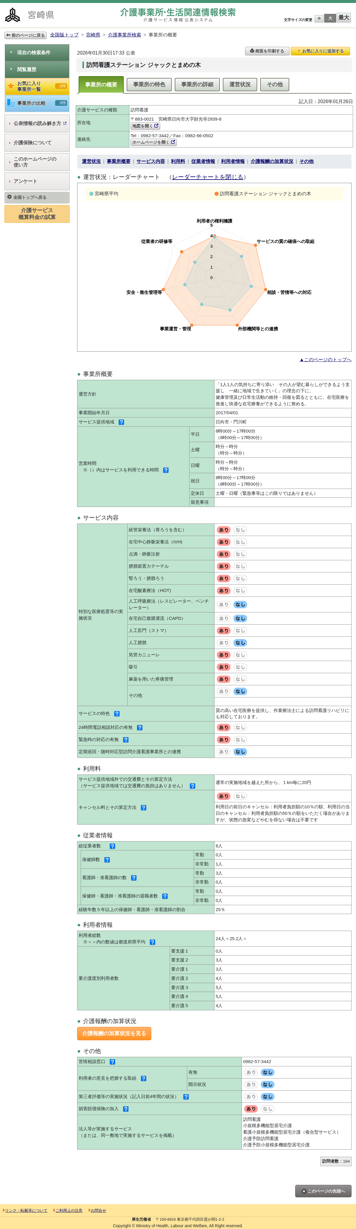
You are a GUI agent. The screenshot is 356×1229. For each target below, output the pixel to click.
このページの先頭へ (323, 1191)
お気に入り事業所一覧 (37, 86)
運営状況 (240, 84)
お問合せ (97, 1210)
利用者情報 (233, 161)
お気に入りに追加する (320, 51)
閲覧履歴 (23, 69)
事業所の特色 (149, 84)
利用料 (178, 161)
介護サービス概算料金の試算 (37, 213)
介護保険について (30, 142)
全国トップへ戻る (27, 197)
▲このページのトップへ (325, 359)
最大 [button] (343, 17)
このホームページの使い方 (32, 161)
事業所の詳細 (197, 84)
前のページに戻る (25, 35)
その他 (275, 84)
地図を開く (145, 126)
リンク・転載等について (25, 1210)
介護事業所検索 (124, 34)
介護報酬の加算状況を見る (114, 1033)
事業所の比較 (37, 103)
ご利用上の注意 (67, 1210)
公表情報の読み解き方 (37, 123)
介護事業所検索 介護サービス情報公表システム (178, 15)
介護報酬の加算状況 (272, 161)
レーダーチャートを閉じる (207, 177)
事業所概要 (119, 161)
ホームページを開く (153, 142)
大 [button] (330, 18)
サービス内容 (150, 161)
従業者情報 (203, 161)
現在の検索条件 (30, 52)
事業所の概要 (101, 85)
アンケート (23, 181)
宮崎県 (93, 34)
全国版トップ (64, 34)
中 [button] (319, 18)
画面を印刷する (267, 51)
